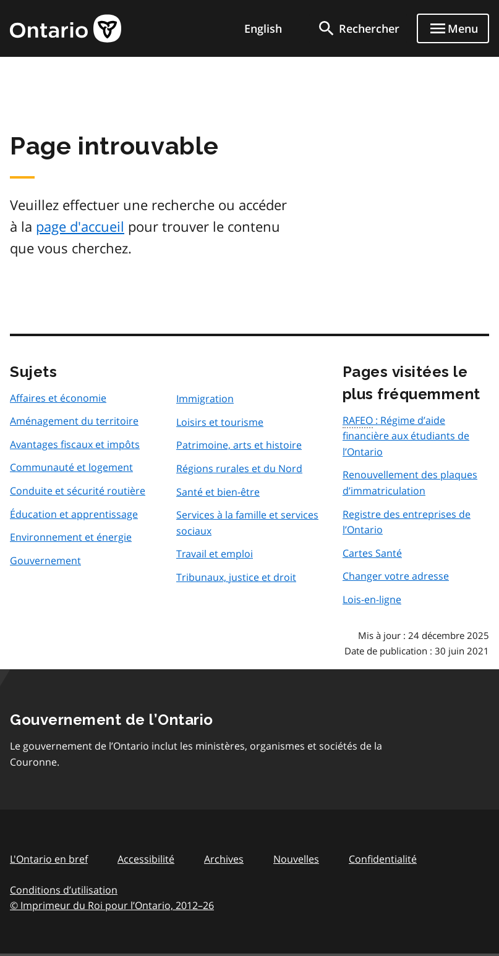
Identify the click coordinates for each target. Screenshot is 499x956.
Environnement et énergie (71, 537)
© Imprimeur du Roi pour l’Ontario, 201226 (112, 905)
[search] (358, 28)
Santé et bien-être (218, 492)
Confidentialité (383, 859)
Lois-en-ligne (372, 599)
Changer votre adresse (396, 576)
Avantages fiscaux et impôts (75, 444)
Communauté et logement (71, 467)
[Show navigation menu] (453, 28)
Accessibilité (145, 859)
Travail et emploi (214, 553)
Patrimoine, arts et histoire (239, 445)
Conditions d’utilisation (63, 890)
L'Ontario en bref (49, 859)
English (263, 28)
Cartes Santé (372, 553)
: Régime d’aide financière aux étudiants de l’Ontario (406, 436)
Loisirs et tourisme (219, 422)
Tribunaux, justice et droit (236, 577)
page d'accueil (80, 226)
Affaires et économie (58, 398)
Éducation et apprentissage (74, 514)
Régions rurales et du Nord (239, 468)
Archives (224, 859)
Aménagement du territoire (74, 421)
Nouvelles (296, 859)
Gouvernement (45, 560)
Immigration (205, 398)
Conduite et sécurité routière (77, 490)
